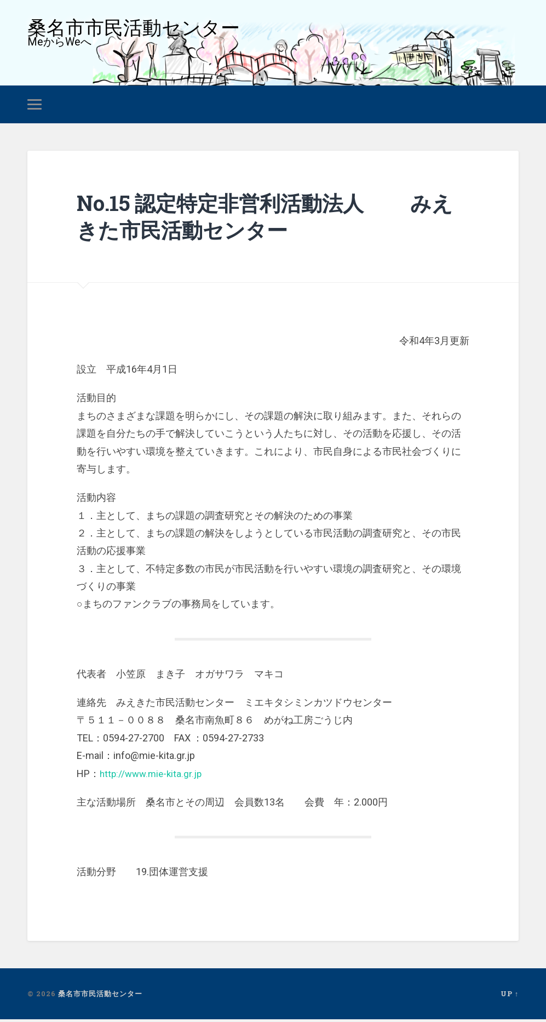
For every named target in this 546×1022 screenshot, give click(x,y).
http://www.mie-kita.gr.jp (153, 776)
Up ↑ (510, 996)
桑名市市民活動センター (136, 29)
